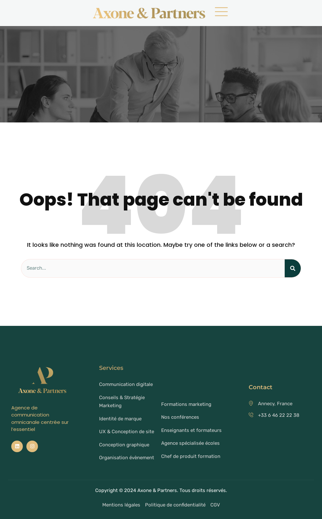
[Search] (293, 268)
